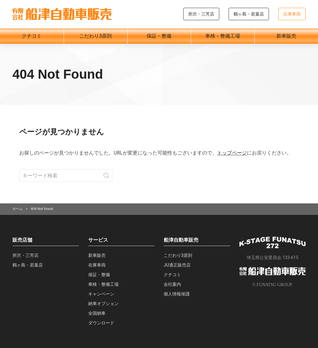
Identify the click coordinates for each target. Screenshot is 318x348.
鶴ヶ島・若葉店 (249, 14)
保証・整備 (159, 36)
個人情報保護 (177, 293)
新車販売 (286, 36)
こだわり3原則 (95, 36)
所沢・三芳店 (201, 14)
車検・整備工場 (222, 36)
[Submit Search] (106, 175)
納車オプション (103, 303)
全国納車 (97, 313)
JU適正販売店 (177, 264)
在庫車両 (292, 14)
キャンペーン (101, 293)
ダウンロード (101, 322)
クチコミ (32, 36)
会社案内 (172, 284)
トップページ (232, 153)
